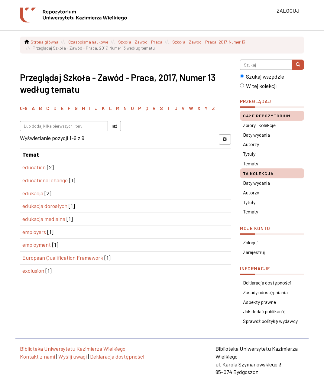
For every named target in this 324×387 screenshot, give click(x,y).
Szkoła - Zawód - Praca (140, 41)
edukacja (32, 193)
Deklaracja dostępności (267, 282)
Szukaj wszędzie (262, 76)
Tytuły (249, 154)
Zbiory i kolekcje (259, 125)
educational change (45, 180)
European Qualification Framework (62, 257)
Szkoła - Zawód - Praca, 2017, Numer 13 (208, 41)
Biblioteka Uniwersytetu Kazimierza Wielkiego (72, 348)
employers (34, 232)
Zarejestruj (254, 252)
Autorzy (251, 144)
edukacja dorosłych (44, 206)
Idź (114, 125)
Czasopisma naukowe (88, 41)
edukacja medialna (43, 219)
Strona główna (44, 41)
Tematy (250, 163)
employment (36, 244)
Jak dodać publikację (264, 311)
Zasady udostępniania (265, 292)
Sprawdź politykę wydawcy (270, 321)
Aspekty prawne (259, 302)
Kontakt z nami (37, 356)
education (34, 167)
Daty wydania (256, 135)
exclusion (33, 270)
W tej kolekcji (258, 86)
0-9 (24, 108)
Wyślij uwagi (72, 356)
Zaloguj (250, 242)
